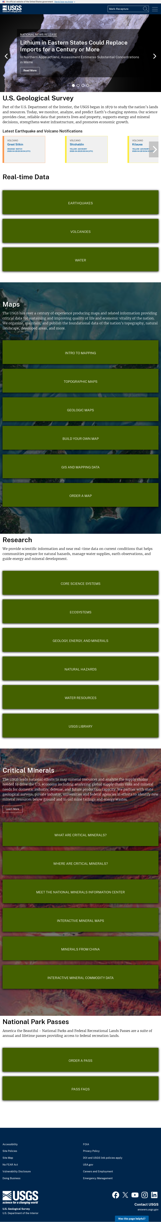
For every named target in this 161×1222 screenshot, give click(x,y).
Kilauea (137, 144)
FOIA (86, 1144)
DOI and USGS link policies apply (102, 1157)
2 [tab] (78, 85)
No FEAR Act (10, 1164)
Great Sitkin (15, 144)
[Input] (128, 9)
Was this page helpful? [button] (132, 1218)
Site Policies (10, 1151)
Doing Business (11, 1178)
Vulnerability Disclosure (17, 1171)
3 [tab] (82, 85)
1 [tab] (73, 85)
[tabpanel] (80, 53)
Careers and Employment (98, 1171)
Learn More (12, 809)
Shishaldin (77, 144)
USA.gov (88, 1164)
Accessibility (10, 1144)
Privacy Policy (91, 1151)
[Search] (145, 9)
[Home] (12, 11)
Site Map (8, 1157)
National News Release (38, 34)
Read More (30, 70)
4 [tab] (87, 85)
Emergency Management (98, 1178)
